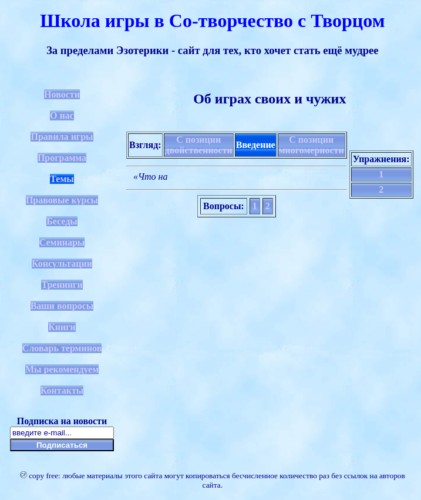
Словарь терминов (62, 348)
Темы (62, 179)
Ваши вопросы (62, 306)
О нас (62, 115)
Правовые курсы (62, 200)
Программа (62, 158)
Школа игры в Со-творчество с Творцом (212, 20)
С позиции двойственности (199, 145)
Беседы (62, 221)
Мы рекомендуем (62, 369)
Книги (62, 327)
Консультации (62, 264)
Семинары (62, 242)
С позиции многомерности (311, 145)
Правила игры (62, 137)
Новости (62, 94)
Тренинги (61, 285)
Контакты (62, 390)
